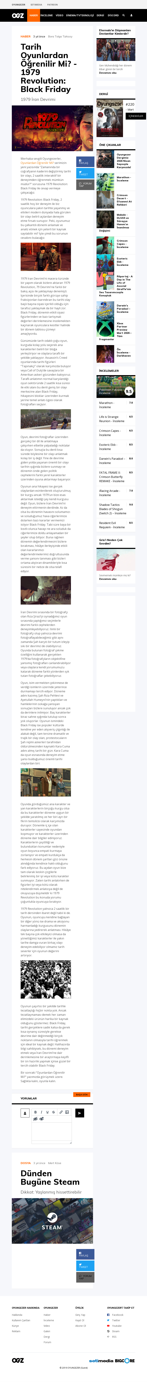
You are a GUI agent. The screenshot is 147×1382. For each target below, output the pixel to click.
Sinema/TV (73, 15)
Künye (15, 1325)
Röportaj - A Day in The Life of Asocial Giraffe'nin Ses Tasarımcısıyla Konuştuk (116, 286)
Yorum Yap (85, 185)
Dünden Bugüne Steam (50, 1177)
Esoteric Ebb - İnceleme (122, 262)
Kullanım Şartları (21, 1320)
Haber (34, 15)
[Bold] (35, 1112)
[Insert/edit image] (67, 1112)
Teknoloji (87, 15)
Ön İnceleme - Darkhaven (124, 352)
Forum (47, 1342)
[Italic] (41, 1112)
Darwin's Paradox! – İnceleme (123, 308)
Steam (113, 1331)
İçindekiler (136, 116)
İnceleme (46, 15)
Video (59, 15)
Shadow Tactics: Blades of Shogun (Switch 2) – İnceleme (112, 509)
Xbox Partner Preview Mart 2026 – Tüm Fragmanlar (115, 331)
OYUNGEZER (18, 4)
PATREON (52, 4)
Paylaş (83, 162)
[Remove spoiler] (41, 1119)
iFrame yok (116, 653)
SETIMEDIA (36, 4)
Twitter (113, 1320)
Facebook (115, 1314)
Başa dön (82, 1094)
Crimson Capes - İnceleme (122, 244)
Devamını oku (107, 72)
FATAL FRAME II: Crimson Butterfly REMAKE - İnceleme (111, 477)
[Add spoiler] (35, 1119)
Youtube (114, 1325)
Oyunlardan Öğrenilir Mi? (37, 163)
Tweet (83, 173)
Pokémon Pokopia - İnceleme (111, 391)
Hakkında (17, 1314)
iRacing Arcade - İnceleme (109, 493)
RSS (111, 1336)
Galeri (47, 1331)
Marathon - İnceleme (124, 179)
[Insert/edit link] (61, 1112)
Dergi (100, 15)
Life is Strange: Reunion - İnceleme (111, 419)
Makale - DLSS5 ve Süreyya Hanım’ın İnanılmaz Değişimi (114, 222)
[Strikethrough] (53, 1112)
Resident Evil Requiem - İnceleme (112, 525)
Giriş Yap (80, 1314)
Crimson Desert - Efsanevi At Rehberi (124, 200)
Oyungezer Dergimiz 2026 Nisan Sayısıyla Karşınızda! (124, 161)
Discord (113, 15)
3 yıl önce (40, 36)
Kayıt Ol (79, 1320)
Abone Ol (80, 1325)
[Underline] (47, 1112)
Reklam (16, 1331)
